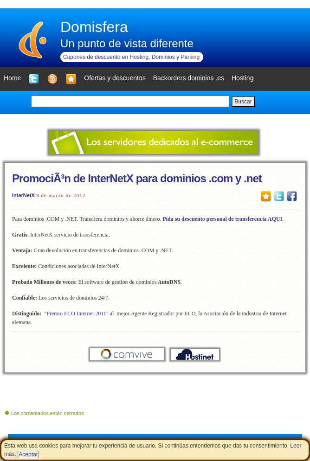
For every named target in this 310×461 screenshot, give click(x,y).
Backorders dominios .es (188, 78)
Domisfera (94, 27)
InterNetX (23, 195)
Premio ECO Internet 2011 (76, 313)
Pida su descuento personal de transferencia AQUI (222, 219)
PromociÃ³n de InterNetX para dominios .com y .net (137, 178)
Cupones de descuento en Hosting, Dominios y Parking (131, 57)
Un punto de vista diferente (127, 43)
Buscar (243, 101)
